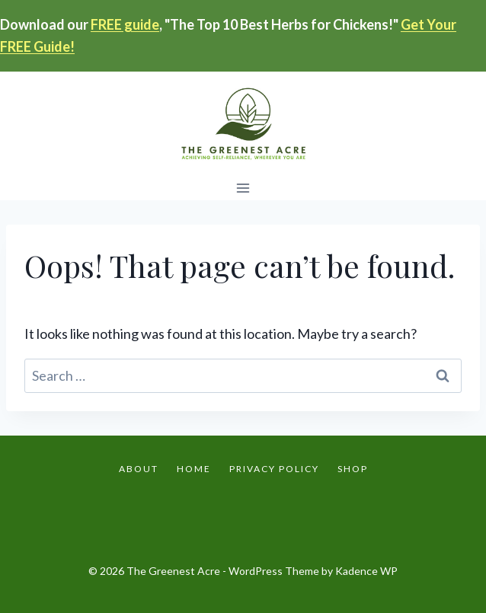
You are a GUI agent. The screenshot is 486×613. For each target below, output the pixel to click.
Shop (352, 468)
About (138, 468)
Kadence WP (366, 570)
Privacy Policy (274, 468)
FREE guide (125, 24)
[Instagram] (243, 515)
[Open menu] (243, 188)
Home (194, 468)
